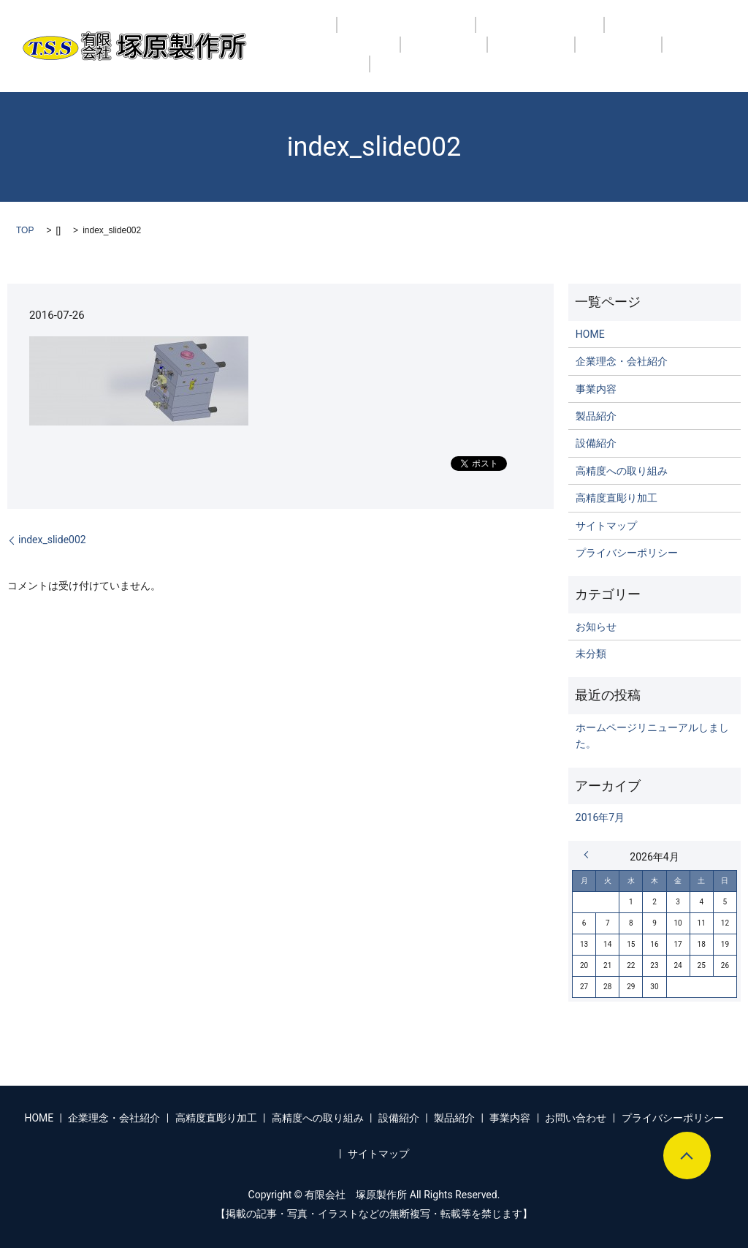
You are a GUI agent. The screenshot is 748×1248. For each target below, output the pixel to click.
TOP (25, 230)
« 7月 (589, 854)
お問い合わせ (527, 54)
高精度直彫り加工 (511, 34)
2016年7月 (600, 817)
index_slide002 (52, 539)
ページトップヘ (687, 1155)
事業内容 (443, 54)
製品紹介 (370, 54)
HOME (291, 34)
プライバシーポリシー (627, 553)
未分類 (591, 653)
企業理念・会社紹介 (386, 34)
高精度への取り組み (637, 34)
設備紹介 (298, 54)
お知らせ (596, 626)
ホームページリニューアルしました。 (652, 735)
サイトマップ (606, 526)
